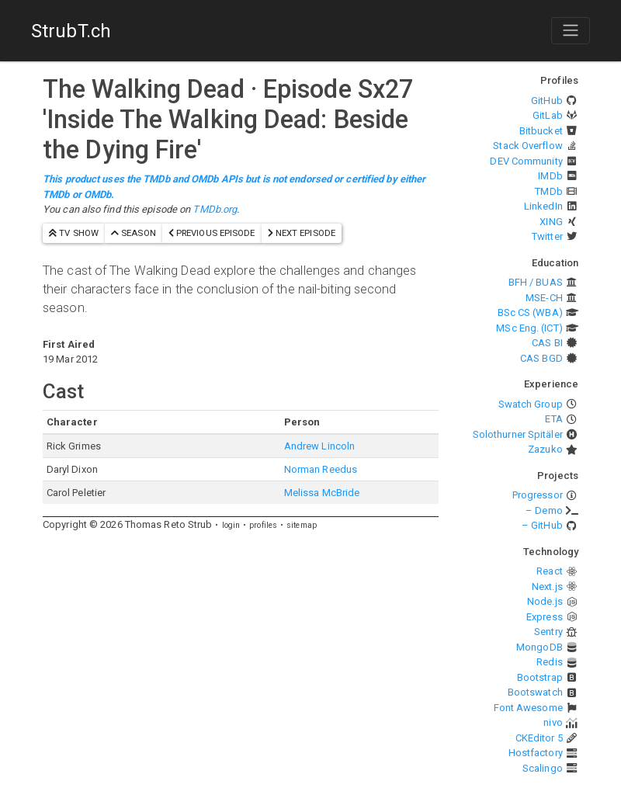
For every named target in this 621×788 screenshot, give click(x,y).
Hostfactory (535, 752)
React (549, 571)
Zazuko (545, 449)
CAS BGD (541, 358)
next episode (301, 232)
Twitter (547, 236)
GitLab (548, 115)
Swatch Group (530, 404)
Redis (549, 662)
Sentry (548, 631)
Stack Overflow (527, 145)
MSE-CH (544, 298)
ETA (553, 419)
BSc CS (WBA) (530, 312)
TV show (74, 232)
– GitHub (542, 525)
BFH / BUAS (535, 282)
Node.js (545, 601)
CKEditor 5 (539, 738)
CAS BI (547, 343)
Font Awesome (528, 707)
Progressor (537, 495)
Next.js (547, 586)
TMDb (548, 191)
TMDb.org (215, 209)
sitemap (301, 525)
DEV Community (526, 161)
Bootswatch (535, 692)
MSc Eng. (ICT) (529, 328)
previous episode (211, 232)
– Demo (544, 510)
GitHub (547, 100)
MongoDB (539, 647)
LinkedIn (543, 206)
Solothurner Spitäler (518, 434)
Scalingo (542, 768)
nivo (552, 722)
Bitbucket (541, 131)
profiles (263, 525)
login (231, 525)
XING (550, 221)
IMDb (550, 176)
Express (544, 617)
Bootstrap (540, 677)
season (133, 232)
